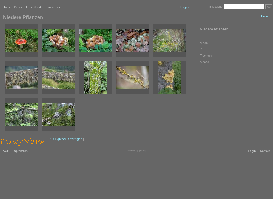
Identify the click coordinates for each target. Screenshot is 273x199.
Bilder (18, 7)
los (269, 6)
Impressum (19, 151)
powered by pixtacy (136, 150)
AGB (6, 151)
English (185, 7)
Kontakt (265, 151)
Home (7, 7)
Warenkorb (55, 7)
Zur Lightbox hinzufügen (66, 139)
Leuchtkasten (35, 7)
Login (252, 151)
